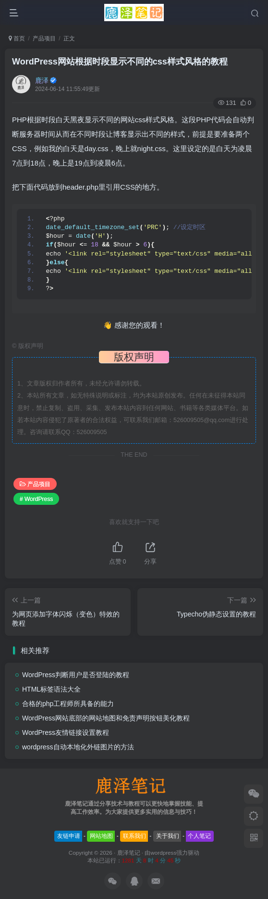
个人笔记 (199, 836)
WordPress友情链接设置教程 (65, 732)
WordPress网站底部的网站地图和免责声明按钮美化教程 (106, 718)
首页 (17, 38)
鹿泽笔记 (128, 852)
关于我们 (167, 836)
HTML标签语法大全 (51, 689)
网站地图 (101, 836)
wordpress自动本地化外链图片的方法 (78, 747)
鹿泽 (42, 80)
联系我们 (134, 836)
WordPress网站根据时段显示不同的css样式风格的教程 (120, 61)
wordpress (163, 852)
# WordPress (36, 499)
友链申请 (68, 836)
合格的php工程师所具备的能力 (68, 703)
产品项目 (44, 38)
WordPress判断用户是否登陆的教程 (75, 675)
